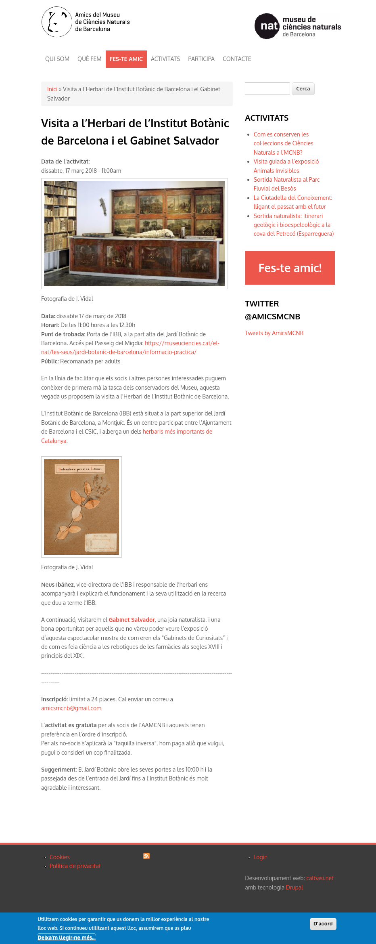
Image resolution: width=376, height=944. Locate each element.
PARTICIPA (201, 58)
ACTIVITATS (165, 58)
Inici (52, 89)
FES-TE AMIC (126, 58)
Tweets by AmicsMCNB (274, 332)
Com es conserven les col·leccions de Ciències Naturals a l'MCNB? (283, 143)
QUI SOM (57, 58)
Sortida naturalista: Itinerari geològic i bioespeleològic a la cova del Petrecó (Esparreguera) (294, 224)
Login (260, 857)
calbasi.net (320, 878)
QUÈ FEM (89, 58)
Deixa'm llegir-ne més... (67, 938)
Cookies (60, 857)
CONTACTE (237, 58)
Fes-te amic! (289, 267)
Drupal (294, 887)
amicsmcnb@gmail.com (71, 708)
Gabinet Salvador (132, 619)
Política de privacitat (75, 865)
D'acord (323, 924)
